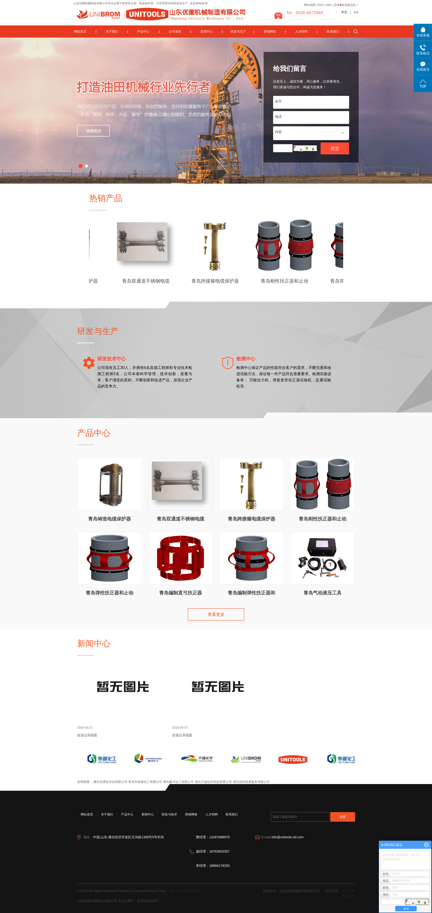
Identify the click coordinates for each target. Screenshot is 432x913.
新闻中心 (206, 31)
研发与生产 (238, 31)
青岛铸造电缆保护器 (109, 518)
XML (329, 5)
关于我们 (112, 31)
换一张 (306, 148)
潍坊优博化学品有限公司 (110, 782)
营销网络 (270, 31)
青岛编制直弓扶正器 (180, 592)
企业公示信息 (87, 735)
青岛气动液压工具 (323, 592)
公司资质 (175, 31)
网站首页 (80, 31)
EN (356, 12)
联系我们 (333, 31)
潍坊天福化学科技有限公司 (213, 782)
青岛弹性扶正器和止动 (109, 592)
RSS (321, 5)
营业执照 (348, 896)
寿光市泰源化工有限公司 (145, 782)
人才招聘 (301, 31)
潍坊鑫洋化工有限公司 (178, 782)
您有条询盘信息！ (346, 5)
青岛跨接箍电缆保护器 (216, 281)
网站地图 (310, 5)
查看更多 (216, 614)
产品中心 (143, 31)
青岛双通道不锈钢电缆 (147, 281)
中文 (344, 12)
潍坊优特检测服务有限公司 (251, 782)
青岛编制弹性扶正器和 (251, 592)
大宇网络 (348, 891)
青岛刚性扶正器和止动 (285, 281)
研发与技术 (169, 814)
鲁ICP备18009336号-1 (186, 891)
